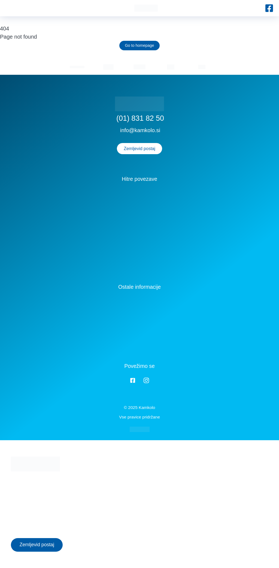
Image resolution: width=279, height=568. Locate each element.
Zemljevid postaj (139, 148)
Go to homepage (139, 45)
